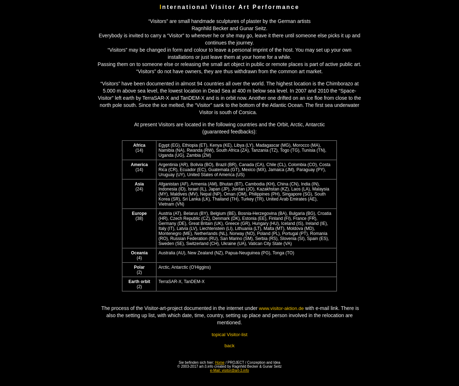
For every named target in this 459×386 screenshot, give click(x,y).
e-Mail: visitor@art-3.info (229, 370)
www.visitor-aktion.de (281, 308)
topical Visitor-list (229, 334)
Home (220, 362)
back (229, 345)
